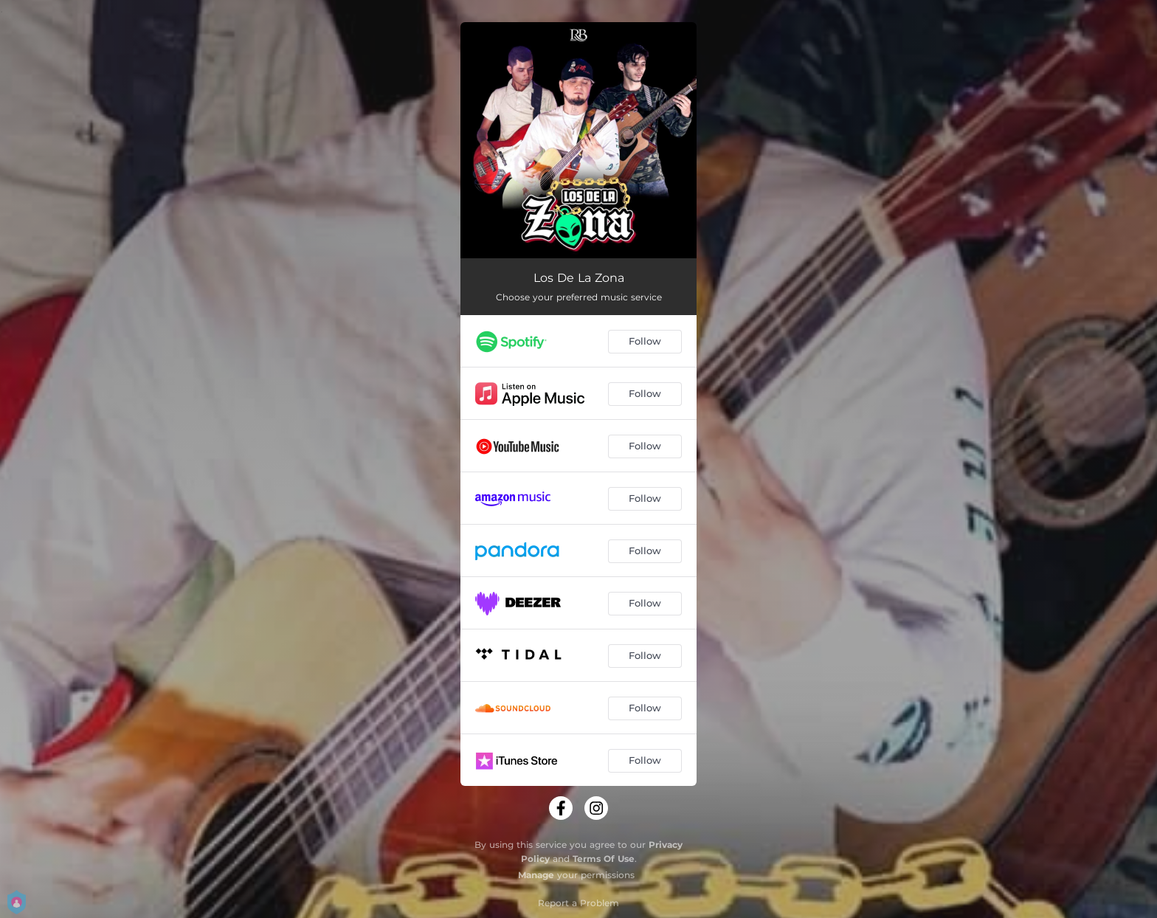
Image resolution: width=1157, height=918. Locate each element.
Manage (536, 874)
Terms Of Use (604, 858)
